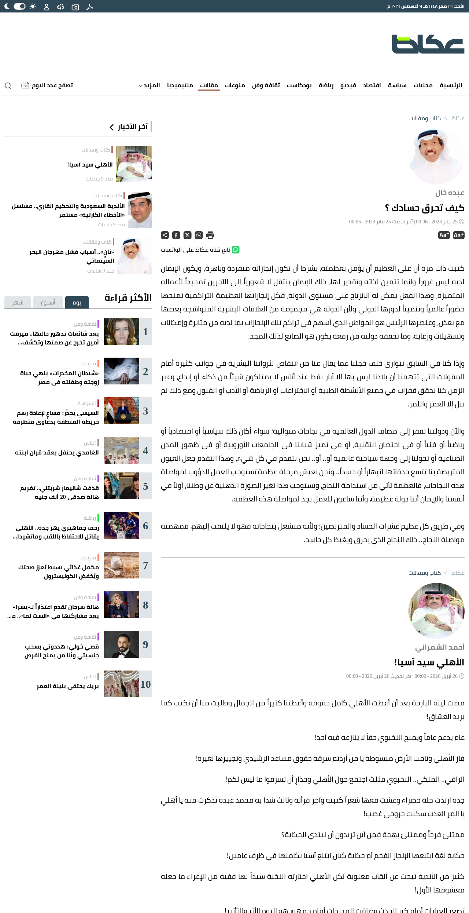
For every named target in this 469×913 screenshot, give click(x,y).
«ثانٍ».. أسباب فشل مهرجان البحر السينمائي (71, 256)
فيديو (348, 85)
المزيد (149, 85)
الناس (90, 442)
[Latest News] (47, 85)
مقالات (209, 85)
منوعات (235, 85)
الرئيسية (451, 85)
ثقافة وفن (266, 85)
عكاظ (453, 118)
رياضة (326, 85)
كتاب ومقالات (425, 118)
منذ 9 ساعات (99, 178)
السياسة (87, 403)
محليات (423, 85)
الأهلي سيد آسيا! (89, 164)
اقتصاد (372, 85)
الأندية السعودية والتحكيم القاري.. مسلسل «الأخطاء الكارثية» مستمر (68, 210)
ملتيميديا (180, 85)
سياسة (397, 85)
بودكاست (299, 85)
